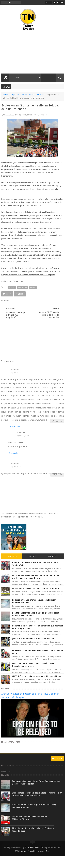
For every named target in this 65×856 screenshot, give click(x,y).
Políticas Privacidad (28, 851)
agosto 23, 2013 (16, 373)
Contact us (57, 758)
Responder (57, 421)
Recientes (32, 556)
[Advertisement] (22, 52)
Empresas (14, 95)
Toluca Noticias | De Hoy (36, 847)
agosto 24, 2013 (16, 467)
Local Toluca (28, 95)
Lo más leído (12, 556)
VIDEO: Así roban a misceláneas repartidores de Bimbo (36, 676)
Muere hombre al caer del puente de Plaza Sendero (35, 588)
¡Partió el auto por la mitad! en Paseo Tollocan (33, 639)
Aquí (48, 851)
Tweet (7, 294)
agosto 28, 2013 (23, 436)
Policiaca (40, 95)
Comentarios (53, 556)
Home (5, 95)
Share (19, 294)
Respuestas (15, 426)
